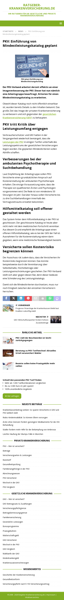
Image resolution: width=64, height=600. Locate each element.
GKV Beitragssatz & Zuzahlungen (17, 503)
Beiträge (6, 450)
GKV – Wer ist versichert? (14, 499)
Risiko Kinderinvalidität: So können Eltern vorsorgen (25, 417)
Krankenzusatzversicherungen (16, 562)
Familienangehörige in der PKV (16, 469)
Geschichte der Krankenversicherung (19, 575)
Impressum (51, 595)
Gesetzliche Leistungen (13, 522)
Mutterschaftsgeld (11, 535)
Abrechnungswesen (11, 473)
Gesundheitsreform (11, 579)
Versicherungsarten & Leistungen (17, 455)
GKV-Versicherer (10, 540)
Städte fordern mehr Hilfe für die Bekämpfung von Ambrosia (29, 429)
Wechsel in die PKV (11, 544)
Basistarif (7, 460)
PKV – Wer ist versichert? (13, 446)
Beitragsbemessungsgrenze (15, 512)
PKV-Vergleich (9, 487)
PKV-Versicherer (10, 478)
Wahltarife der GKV (11, 553)
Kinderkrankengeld (11, 558)
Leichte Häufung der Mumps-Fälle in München (23, 434)
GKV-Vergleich (9, 549)
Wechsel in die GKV (11, 482)
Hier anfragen (12, 396)
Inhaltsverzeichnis (32, 597)
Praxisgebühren (9, 531)
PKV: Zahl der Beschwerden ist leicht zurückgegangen (33, 339)
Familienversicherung (12, 517)
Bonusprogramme (11, 526)
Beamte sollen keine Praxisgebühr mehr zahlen (35, 364)
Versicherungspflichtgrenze (14, 508)
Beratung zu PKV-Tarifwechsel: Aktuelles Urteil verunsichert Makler (36, 351)
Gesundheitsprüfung (11, 464)
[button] (60, 23)
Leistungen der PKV (13, 141)
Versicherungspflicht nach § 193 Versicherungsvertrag (26, 584)
